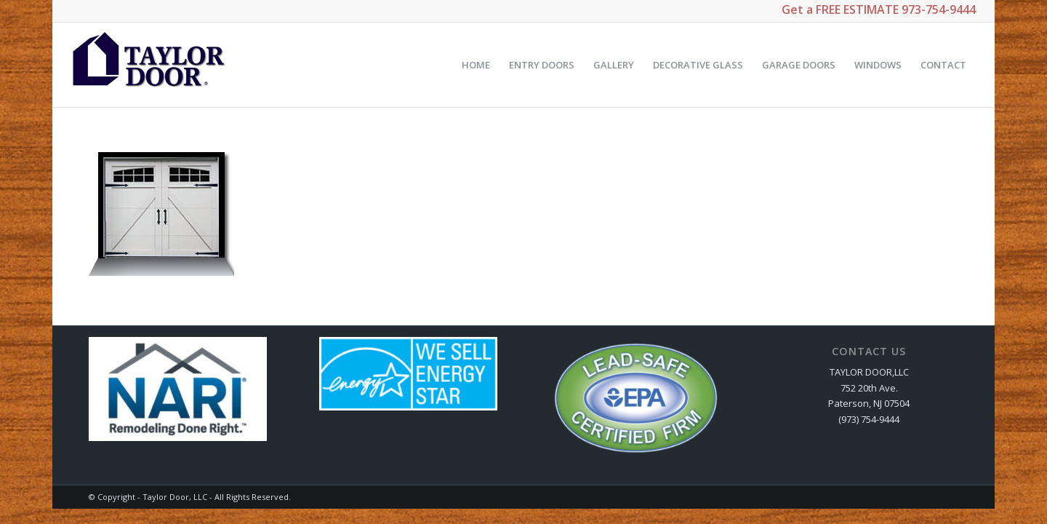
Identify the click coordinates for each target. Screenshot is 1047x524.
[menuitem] (476, 65)
